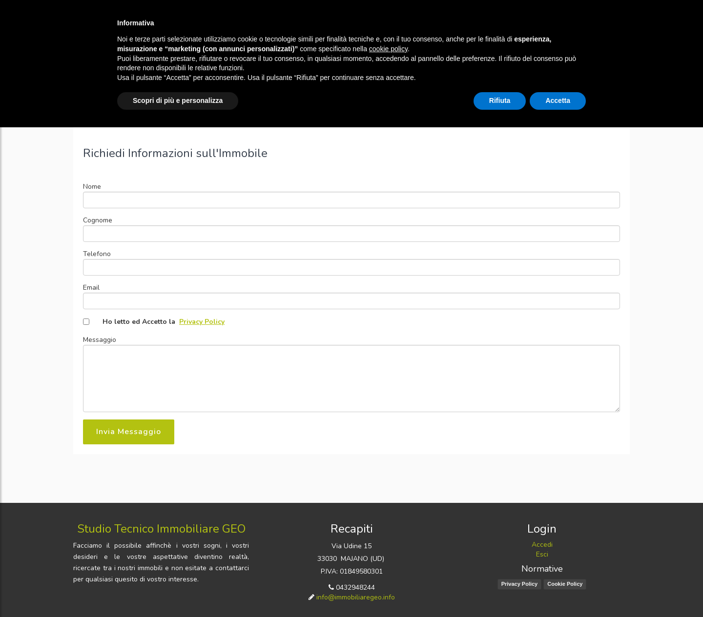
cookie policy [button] (388, 49)
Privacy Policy (202, 321)
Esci (542, 554)
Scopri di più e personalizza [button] (178, 100)
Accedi (542, 544)
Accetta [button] (557, 100)
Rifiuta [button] (500, 100)
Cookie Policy (564, 584)
